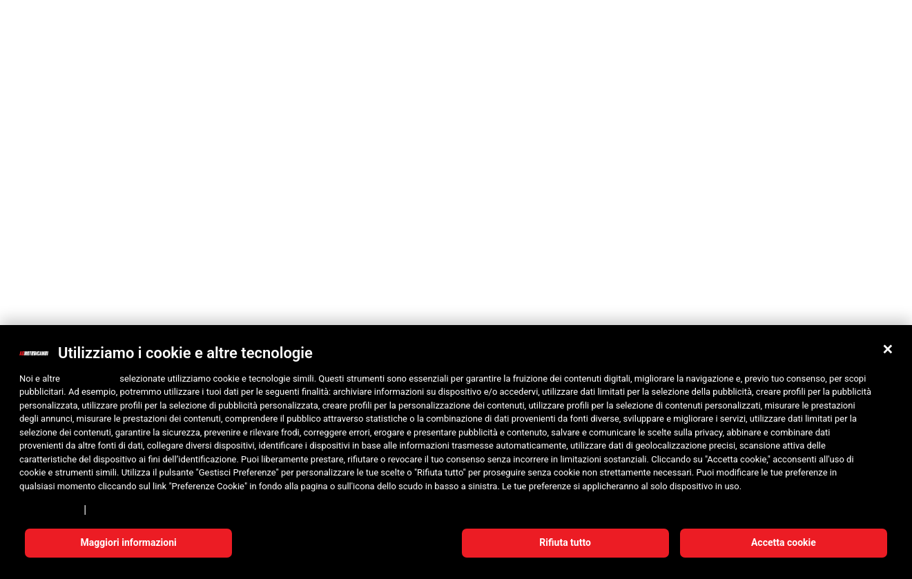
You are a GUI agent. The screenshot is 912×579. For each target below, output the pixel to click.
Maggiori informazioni (129, 542)
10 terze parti (90, 378)
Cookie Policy (120, 509)
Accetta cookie (783, 542)
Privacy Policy (49, 509)
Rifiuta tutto (565, 542)
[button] (888, 349)
